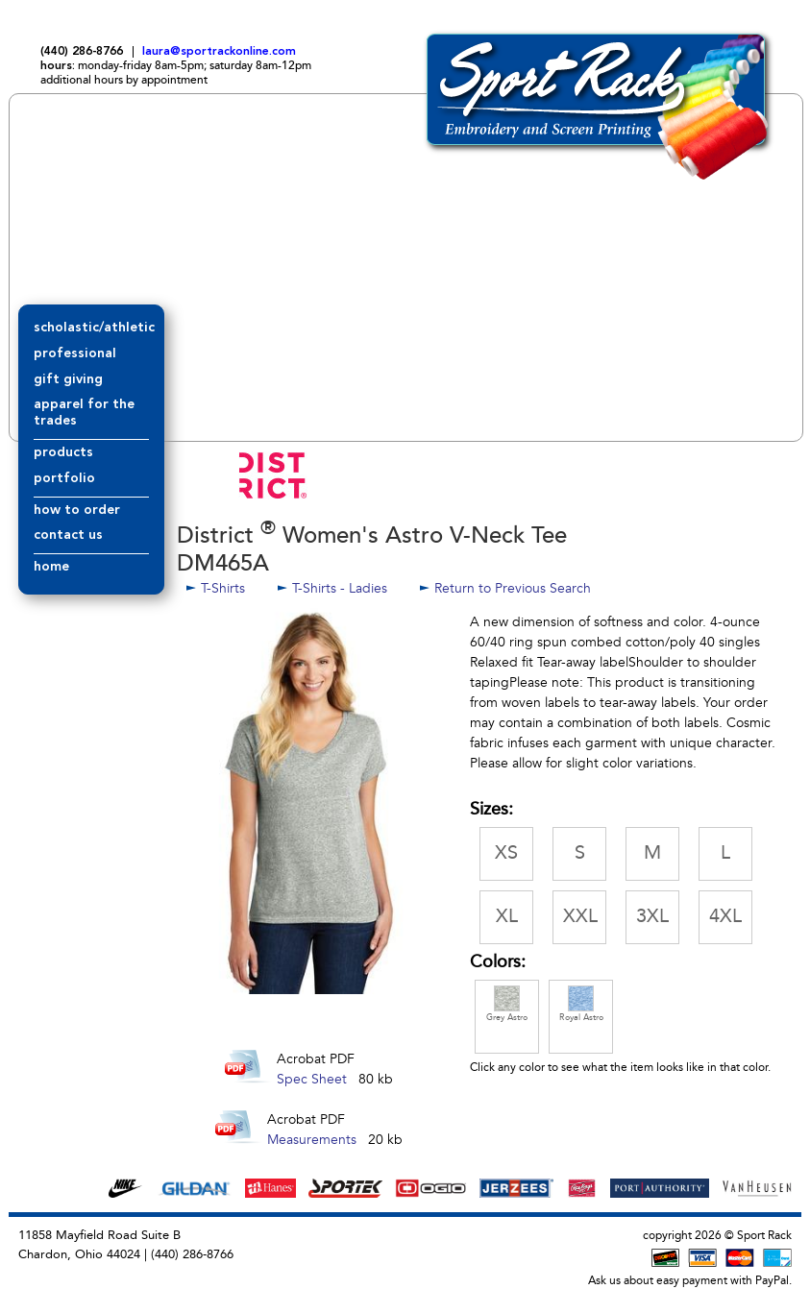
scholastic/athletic (94, 327)
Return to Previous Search (512, 588)
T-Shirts (225, 588)
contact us (68, 535)
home (51, 566)
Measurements (311, 1139)
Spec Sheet (312, 1079)
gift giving (68, 379)
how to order (77, 510)
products (63, 452)
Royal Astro (580, 1004)
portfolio (64, 478)
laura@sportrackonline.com (219, 52)
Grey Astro (506, 1004)
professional (75, 353)
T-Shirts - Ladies (339, 588)
